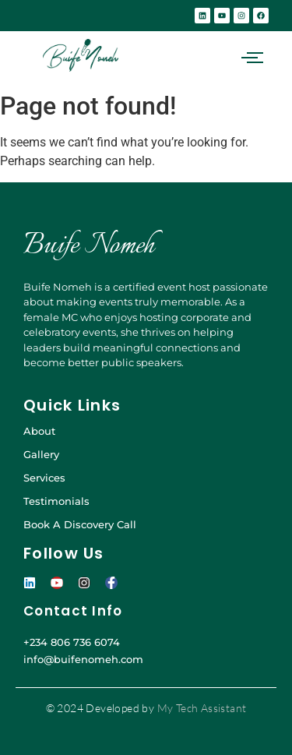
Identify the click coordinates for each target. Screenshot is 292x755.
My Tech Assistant (202, 707)
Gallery (41, 454)
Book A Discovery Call (79, 524)
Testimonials (56, 501)
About (39, 431)
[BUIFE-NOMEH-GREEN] (80, 55)
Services (44, 477)
